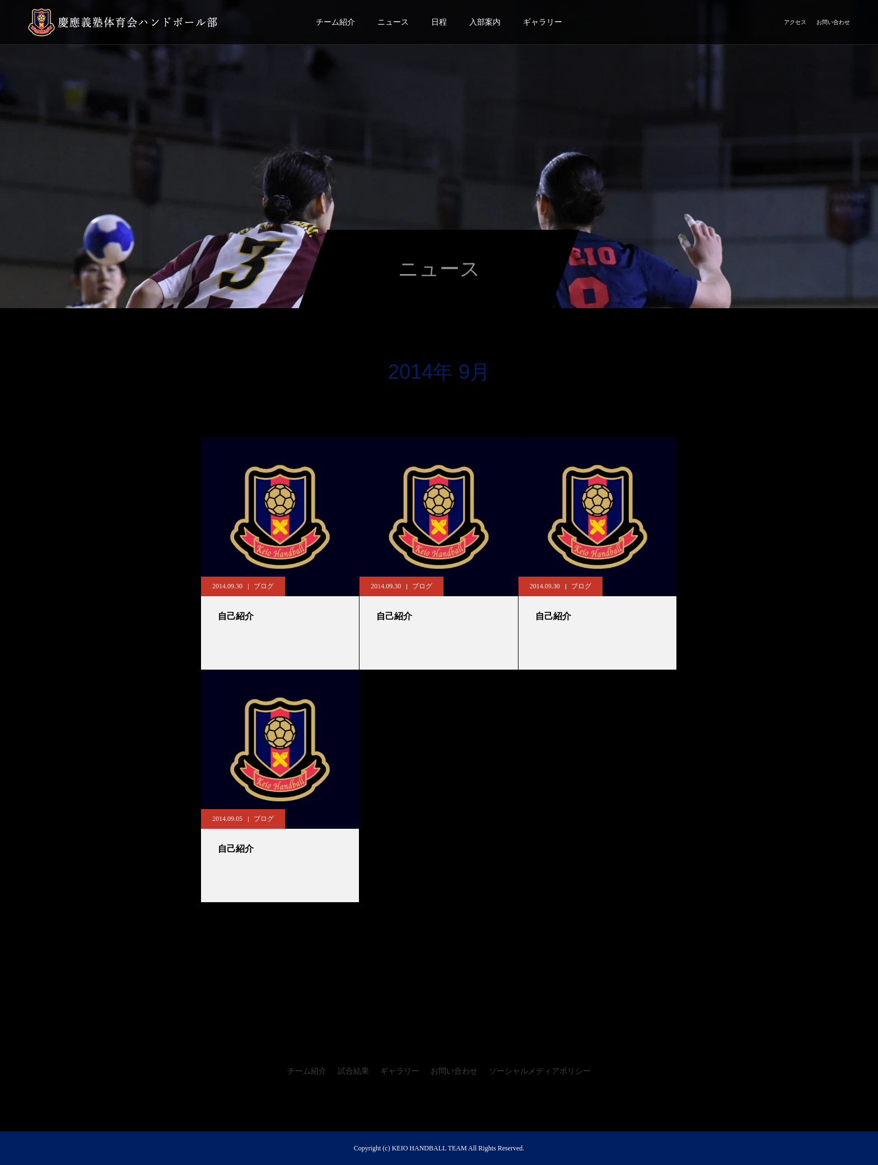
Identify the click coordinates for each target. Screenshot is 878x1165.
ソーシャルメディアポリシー (540, 1071)
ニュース (393, 22)
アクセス (795, 22)
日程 (439, 22)
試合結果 (353, 1071)
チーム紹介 (335, 22)
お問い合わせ (833, 22)
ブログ (264, 586)
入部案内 (485, 22)
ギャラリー (542, 22)
